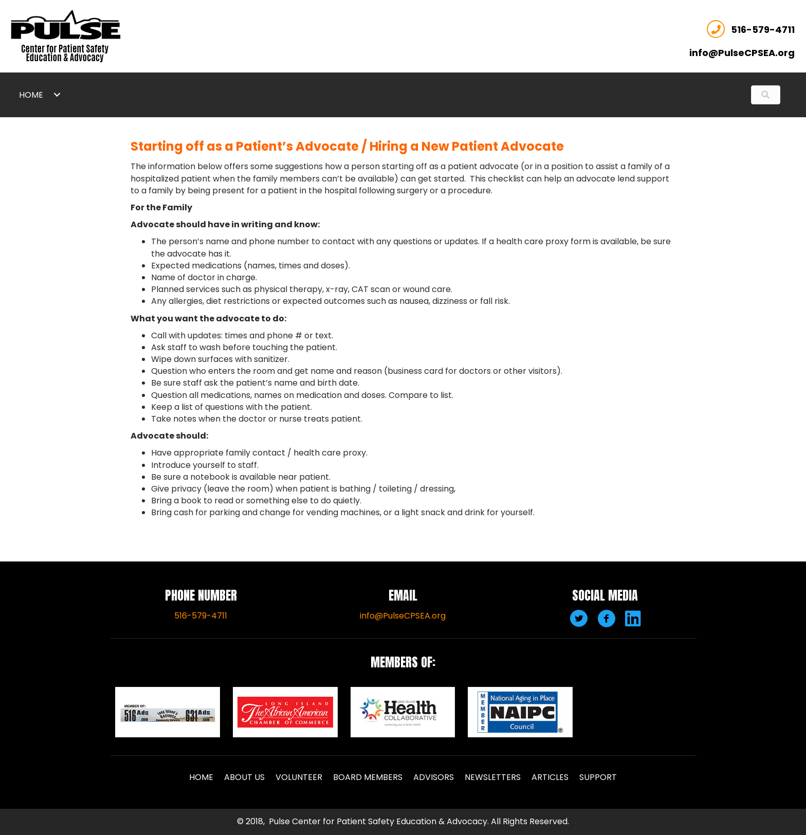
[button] (577, 617)
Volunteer (299, 777)
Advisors (433, 777)
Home (201, 777)
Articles (550, 777)
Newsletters (493, 777)
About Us (244, 777)
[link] (52, 94)
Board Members (367, 777)
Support (598, 777)
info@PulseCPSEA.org (403, 616)
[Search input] (756, 94)
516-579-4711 (753, 27)
